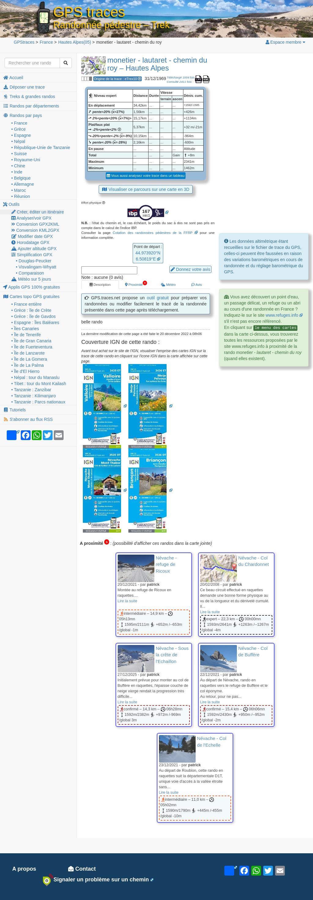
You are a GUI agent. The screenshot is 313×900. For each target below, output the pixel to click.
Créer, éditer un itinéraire (37, 212)
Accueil (13, 77)
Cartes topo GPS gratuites (31, 296)
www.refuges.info (282, 315)
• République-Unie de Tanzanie (40, 147)
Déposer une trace (24, 87)
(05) (74, 42)
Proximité (136, 283)
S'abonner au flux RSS (28, 419)
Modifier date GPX (32, 236)
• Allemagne (22, 184)
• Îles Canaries (25, 328)
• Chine (18, 165)
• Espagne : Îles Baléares (35, 322)
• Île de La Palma (27, 365)
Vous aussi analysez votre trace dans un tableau (145, 175)
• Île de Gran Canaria (31, 340)
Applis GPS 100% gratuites (31, 287)
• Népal (18, 141)
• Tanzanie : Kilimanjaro (33, 395)
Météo (168, 284)
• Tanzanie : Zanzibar (31, 389)
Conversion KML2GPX (35, 230)
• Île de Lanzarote (28, 353)
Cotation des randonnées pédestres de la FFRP (153, 233)
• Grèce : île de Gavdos (33, 316)
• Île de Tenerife (26, 334)
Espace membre (285, 42)
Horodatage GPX (30, 242)
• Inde (16, 171)
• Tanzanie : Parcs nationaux (38, 401)
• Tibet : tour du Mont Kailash (38, 383)
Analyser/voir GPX (31, 218)
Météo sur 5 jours (31, 279)
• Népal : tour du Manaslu (35, 377)
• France (19, 123)
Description (100, 284)
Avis (196, 284)
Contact (82, 869)
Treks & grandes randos (29, 96)
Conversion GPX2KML (35, 224)
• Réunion (20, 196)
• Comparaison (30, 273)
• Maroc (18, 190)
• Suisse (19, 153)
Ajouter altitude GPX (34, 248)
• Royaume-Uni (25, 159)
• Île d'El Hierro (25, 371)
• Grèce (18, 129)
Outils (11, 204)
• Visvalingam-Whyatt (36, 266)
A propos (24, 869)
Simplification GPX (31, 254)
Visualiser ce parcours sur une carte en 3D (146, 189)
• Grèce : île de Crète (31, 310)
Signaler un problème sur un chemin (96, 880)
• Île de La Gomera (29, 359)
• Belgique (21, 178)
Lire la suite (127, 601)
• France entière (26, 304)
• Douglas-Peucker (33, 260)
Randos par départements (31, 106)
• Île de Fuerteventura (31, 346)
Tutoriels (14, 409)
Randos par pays (22, 115)
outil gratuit (158, 297)
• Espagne (21, 135)
